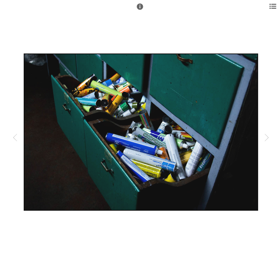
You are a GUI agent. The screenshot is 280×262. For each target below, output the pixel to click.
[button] (140, 9)
